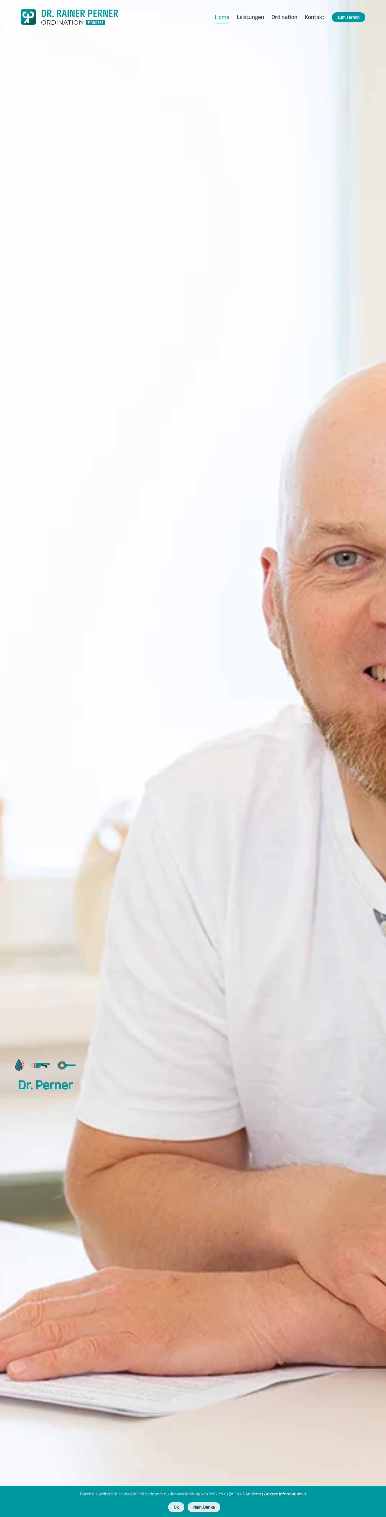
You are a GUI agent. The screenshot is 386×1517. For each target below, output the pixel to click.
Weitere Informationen (285, 1494)
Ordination (284, 17)
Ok (176, 1507)
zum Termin (349, 17)
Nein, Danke (204, 1507)
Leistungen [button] (250, 17)
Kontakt (314, 17)
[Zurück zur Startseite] (69, 17)
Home (222, 17)
